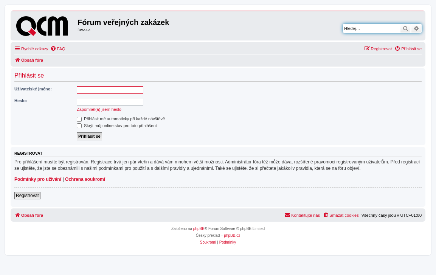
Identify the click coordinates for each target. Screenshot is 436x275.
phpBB (199, 229)
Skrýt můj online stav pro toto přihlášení (117, 125)
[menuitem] (57, 48)
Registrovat (27, 195)
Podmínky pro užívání (37, 179)
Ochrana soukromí (85, 179)
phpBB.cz (232, 235)
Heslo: (20, 100)
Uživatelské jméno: (33, 89)
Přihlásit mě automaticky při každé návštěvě (121, 119)
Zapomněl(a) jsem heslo (99, 109)
